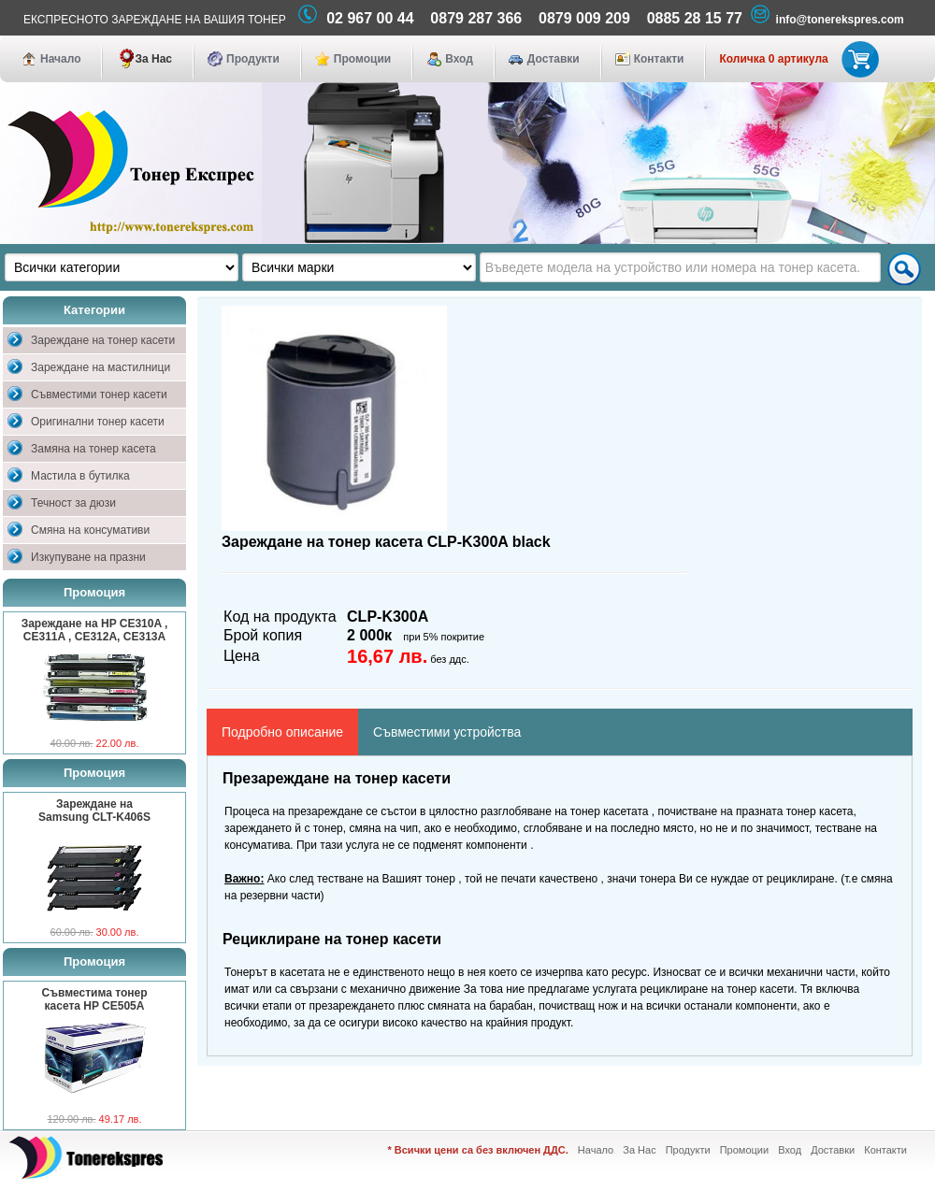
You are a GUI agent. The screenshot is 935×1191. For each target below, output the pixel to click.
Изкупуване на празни (88, 557)
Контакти (659, 58)
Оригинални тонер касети (98, 421)
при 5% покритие (443, 636)
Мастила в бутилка (80, 475)
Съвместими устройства (447, 732)
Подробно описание (282, 732)
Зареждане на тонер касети (103, 340)
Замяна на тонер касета (93, 448)
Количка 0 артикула (795, 58)
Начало (60, 58)
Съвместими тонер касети (99, 394)
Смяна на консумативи (90, 530)
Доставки (553, 58)
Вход (459, 58)
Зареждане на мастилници (100, 367)
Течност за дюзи (73, 502)
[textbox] (680, 267)
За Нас (153, 58)
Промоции (362, 58)
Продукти (253, 58)
